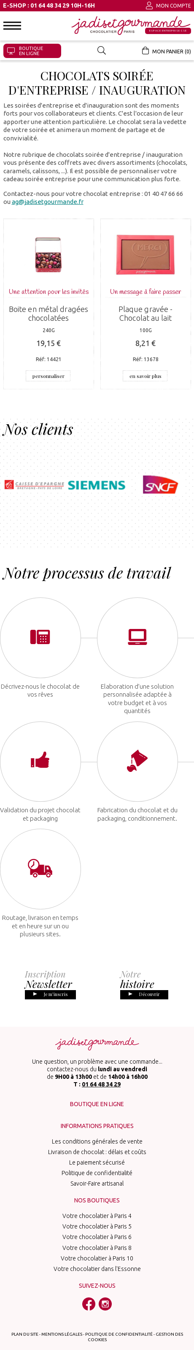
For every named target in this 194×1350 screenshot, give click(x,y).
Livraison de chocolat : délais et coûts (97, 1140)
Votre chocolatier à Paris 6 (97, 1225)
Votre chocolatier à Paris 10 (97, 1246)
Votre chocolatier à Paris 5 (97, 1215)
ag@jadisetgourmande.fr (48, 201)
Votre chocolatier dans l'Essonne (97, 1257)
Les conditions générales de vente (97, 1129)
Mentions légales (61, 1322)
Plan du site (24, 1322)
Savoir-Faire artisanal (97, 1172)
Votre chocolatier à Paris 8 (97, 1236)
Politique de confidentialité (97, 1161)
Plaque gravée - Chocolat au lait (146, 313)
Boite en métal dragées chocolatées (48, 313)
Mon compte (168, 5)
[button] (12, 25)
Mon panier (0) (166, 50)
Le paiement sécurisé (97, 1151)
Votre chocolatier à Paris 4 (97, 1204)
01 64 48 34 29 (101, 1073)
